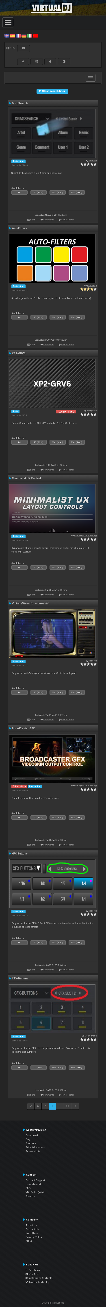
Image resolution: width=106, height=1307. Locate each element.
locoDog (92, 285)
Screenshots (33, 1151)
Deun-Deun (91, 1035)
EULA (29, 1241)
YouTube (32, 1274)
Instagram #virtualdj (39, 1278)
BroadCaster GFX (23, 728)
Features (31, 1143)
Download (32, 1135)
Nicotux (93, 160)
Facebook (33, 1270)
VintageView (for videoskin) (30, 603)
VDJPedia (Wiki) (35, 1192)
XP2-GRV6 (18, 353)
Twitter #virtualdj (37, 1282)
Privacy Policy (34, 1237)
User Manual (33, 1184)
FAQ (28, 1188)
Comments (48, 219)
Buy (28, 1139)
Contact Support (35, 1180)
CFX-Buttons (20, 978)
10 (67, 1106)
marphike (92, 410)
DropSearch (20, 103)
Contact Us (32, 1229)
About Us (31, 1225)
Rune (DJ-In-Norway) (85, 535)
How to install (67, 219)
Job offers (32, 1233)
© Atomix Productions (53, 1302)
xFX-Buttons (20, 853)
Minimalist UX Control (26, 478)
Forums (30, 1196)
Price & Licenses (35, 1147)
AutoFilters (19, 228)
